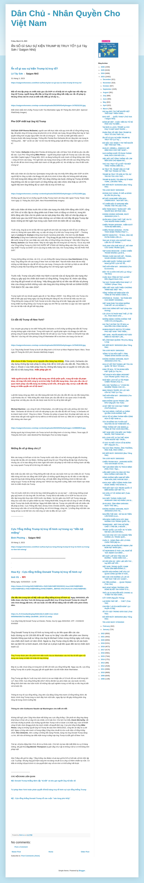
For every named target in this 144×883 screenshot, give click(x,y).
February (106, 626)
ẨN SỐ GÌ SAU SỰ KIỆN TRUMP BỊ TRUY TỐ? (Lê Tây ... (116, 139)
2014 (103, 659)
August (106, 92)
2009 (103, 676)
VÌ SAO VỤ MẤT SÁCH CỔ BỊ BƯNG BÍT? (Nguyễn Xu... (116, 444)
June (105, 99)
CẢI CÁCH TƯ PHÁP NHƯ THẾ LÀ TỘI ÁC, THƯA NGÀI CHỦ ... (117, 315)
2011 (103, 669)
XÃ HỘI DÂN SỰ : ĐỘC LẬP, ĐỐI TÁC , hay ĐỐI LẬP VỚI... (117, 562)
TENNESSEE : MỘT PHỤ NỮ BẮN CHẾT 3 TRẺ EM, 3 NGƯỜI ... (115, 525)
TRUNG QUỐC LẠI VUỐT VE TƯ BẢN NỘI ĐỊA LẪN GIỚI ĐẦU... (116, 531)
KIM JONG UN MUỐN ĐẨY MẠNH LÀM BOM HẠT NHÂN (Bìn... (117, 547)
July (105, 96)
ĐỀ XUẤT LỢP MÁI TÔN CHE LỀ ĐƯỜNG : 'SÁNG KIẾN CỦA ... (115, 557)
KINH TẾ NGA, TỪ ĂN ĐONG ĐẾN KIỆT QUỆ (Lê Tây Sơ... (115, 370)
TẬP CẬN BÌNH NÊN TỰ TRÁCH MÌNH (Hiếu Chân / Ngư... (117, 468)
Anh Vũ (15, 577)
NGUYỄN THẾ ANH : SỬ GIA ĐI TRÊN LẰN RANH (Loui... (117, 515)
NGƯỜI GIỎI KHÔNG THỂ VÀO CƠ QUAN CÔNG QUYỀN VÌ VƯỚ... (115, 573)
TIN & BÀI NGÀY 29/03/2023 (113, 351)
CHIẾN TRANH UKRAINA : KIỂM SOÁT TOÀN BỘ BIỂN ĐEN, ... (117, 226)
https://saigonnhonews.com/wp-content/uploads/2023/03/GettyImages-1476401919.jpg (48, 345)
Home (51, 852)
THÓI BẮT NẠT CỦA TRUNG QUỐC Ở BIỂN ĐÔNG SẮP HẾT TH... (117, 489)
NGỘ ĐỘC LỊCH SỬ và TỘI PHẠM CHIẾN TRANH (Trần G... (115, 381)
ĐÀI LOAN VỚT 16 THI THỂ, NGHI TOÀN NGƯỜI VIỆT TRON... (115, 439)
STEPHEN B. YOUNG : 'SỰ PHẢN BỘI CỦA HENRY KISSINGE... (117, 299)
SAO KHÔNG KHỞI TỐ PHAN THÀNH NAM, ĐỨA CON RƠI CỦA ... (117, 154)
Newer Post (16, 852)
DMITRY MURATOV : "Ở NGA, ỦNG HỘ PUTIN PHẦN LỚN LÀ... (117, 236)
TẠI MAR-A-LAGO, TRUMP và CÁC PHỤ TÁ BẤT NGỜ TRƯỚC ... (116, 128)
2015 (103, 656)
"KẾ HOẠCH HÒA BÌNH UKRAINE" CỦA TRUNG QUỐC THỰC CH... (115, 376)
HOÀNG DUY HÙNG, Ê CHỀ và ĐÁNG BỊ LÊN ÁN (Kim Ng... (117, 194)
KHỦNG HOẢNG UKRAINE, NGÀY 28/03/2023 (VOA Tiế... (115, 510)
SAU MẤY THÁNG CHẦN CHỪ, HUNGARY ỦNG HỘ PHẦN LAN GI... (117, 499)
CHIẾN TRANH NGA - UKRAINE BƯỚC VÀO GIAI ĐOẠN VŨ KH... (117, 463)
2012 (103, 666)
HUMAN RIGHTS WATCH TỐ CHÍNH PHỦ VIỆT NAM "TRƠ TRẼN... (116, 330)
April (105, 105)
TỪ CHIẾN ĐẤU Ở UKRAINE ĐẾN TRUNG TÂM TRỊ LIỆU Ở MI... (115, 205)
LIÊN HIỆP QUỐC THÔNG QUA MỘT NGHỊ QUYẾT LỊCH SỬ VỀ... (116, 262)
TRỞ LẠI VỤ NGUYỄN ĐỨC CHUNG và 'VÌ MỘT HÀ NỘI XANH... (117, 594)
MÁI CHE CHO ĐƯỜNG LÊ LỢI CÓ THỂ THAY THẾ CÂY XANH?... (115, 578)
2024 (103, 73)
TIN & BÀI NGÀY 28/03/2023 (113, 459)
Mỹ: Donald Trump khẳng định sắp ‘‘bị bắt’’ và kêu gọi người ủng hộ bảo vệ (43, 781)
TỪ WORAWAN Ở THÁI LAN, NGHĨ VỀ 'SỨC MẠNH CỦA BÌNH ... (117, 552)
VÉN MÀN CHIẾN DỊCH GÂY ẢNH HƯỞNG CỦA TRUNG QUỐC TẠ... (116, 520)
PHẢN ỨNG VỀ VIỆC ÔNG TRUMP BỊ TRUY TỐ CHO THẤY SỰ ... (116, 133)
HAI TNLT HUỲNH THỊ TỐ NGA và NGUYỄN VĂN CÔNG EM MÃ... (115, 325)
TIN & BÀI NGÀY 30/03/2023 (113, 190)
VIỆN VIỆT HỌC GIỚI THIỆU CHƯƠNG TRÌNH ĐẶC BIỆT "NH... (117, 288)
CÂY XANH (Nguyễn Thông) (113, 598)
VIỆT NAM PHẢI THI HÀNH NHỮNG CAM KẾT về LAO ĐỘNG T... (116, 304)
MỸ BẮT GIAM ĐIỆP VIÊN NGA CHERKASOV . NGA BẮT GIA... (115, 199)
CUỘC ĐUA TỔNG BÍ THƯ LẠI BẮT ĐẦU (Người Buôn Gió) (116, 278)
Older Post (85, 852)
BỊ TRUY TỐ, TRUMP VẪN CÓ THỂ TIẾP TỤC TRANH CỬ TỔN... (115, 170)
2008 (103, 679)
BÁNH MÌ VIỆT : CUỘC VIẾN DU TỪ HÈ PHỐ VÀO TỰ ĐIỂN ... (117, 123)
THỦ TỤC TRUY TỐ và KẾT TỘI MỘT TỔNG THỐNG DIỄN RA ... (116, 165)
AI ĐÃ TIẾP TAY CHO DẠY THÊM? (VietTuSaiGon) (115, 407)
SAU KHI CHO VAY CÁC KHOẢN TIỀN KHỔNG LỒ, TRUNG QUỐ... (117, 536)
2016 (103, 653)
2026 (103, 67)
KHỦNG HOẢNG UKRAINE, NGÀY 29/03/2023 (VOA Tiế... (115, 360)
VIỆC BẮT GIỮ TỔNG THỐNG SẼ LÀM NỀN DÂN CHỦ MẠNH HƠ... (117, 160)
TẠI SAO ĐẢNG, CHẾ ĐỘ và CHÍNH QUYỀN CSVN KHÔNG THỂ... (116, 412)
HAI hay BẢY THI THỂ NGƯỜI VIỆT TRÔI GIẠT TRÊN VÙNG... (116, 112)
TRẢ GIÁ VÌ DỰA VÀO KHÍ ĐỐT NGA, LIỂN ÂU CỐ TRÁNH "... (116, 241)
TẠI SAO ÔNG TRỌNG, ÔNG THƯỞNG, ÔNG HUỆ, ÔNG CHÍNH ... (117, 449)
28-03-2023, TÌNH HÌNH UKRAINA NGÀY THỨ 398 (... (115, 505)
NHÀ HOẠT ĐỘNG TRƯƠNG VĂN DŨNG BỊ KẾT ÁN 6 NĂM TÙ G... (116, 588)
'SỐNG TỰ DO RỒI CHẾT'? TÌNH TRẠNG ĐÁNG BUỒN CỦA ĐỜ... (115, 355)
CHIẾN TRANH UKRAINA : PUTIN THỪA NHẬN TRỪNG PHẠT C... (115, 231)
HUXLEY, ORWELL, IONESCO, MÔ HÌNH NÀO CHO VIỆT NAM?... (115, 149)
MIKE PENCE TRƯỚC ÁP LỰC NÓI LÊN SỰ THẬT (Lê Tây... (115, 391)
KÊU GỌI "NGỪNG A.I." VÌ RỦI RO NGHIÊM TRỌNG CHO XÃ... (115, 386)
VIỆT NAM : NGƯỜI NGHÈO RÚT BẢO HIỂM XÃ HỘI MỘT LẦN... (117, 336)
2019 (103, 643)
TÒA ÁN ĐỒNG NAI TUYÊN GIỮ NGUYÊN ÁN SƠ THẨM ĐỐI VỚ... (116, 423)
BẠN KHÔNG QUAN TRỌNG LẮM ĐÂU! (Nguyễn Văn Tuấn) (115, 402)
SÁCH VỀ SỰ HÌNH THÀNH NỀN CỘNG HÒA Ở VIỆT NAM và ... (117, 417)
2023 (103, 77)
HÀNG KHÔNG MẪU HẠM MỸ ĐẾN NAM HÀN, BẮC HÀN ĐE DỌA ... (116, 478)
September (107, 89)
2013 (103, 663)
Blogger (82, 871)
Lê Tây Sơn (17, 74)
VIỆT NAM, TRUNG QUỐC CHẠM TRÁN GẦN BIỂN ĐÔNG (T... (115, 567)
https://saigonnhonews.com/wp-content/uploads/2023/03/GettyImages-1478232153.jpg (48, 105)
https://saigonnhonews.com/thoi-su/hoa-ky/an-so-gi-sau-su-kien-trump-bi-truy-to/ (46, 83)
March (105, 109)
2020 (103, 640)
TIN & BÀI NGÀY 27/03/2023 (113, 622)
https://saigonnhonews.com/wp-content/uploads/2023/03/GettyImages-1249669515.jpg (48, 428)
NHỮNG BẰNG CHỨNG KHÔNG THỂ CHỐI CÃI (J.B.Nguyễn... (116, 320)
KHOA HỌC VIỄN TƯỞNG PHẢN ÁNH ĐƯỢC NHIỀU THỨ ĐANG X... (117, 484)
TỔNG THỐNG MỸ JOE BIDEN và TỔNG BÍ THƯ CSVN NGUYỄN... (115, 428)
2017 (103, 650)
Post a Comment (21, 847)
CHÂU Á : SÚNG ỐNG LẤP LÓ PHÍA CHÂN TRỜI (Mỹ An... (116, 541)
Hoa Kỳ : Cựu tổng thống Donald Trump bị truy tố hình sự (46, 571)
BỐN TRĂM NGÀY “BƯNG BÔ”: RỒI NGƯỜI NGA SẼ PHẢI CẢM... (116, 210)
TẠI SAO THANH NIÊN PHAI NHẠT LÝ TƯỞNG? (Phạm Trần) (117, 283)
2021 (103, 637)
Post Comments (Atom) (30, 856)
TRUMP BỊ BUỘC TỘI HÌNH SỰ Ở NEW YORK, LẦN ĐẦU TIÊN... (117, 180)
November (107, 83)
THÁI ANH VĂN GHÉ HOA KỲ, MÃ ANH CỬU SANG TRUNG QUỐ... (117, 247)
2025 (103, 70)
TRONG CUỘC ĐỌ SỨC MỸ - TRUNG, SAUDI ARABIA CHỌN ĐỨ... (117, 257)
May (105, 102)
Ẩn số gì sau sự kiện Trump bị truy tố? (34, 68)
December (107, 79)
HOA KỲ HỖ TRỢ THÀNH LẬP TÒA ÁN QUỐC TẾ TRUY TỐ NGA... (117, 365)
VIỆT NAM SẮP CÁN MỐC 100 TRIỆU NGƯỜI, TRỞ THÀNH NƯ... (116, 433)
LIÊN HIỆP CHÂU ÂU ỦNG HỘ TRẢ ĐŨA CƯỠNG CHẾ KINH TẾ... (116, 473)
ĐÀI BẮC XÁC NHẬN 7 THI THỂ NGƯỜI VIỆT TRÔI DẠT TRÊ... (117, 144)
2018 (103, 647)
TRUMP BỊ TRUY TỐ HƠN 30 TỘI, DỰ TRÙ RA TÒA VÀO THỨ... (116, 175)
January (106, 629)
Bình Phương (18, 538)
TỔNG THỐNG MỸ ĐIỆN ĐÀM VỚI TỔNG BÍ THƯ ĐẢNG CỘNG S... (115, 294)
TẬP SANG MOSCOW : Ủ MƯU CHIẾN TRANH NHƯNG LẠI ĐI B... (117, 252)
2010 (103, 672)
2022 (103, 634)
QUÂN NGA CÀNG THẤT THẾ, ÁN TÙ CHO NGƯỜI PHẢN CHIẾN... (116, 220)
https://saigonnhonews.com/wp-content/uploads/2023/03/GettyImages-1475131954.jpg (48, 194)
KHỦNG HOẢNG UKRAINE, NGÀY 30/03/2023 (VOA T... (115, 215)
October (106, 86)
